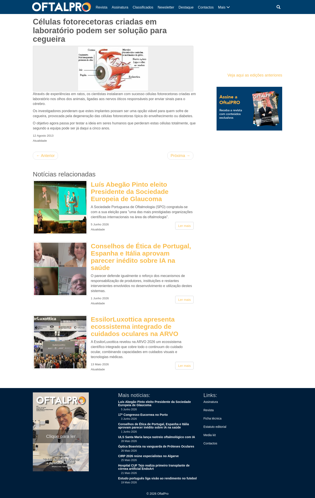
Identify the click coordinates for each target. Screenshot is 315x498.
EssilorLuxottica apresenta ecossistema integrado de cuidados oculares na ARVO (134, 326)
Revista (101, 7)
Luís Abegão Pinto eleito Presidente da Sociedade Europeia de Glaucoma (129, 191)
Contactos (206, 7)
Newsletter (166, 7)
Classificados (143, 7)
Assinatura (120, 7)
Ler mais (184, 226)
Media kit (209, 435)
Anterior (45, 155)
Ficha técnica (212, 418)
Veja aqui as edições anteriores (255, 75)
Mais (224, 7)
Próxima (180, 155)
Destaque (186, 7)
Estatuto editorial (214, 426)
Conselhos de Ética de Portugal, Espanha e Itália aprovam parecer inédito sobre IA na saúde (141, 256)
